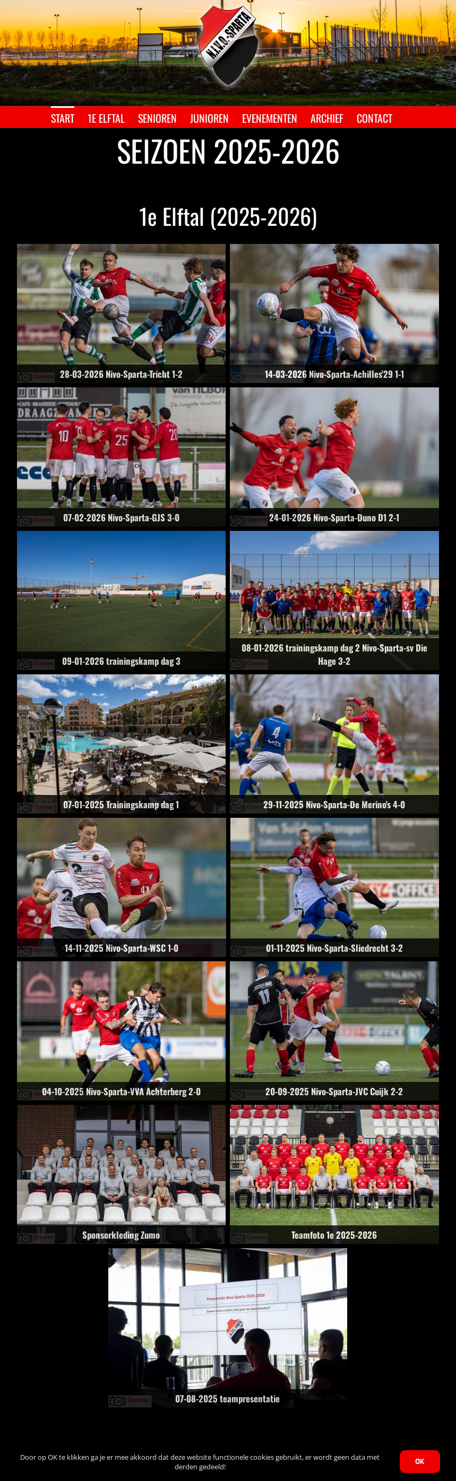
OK (420, 1461)
